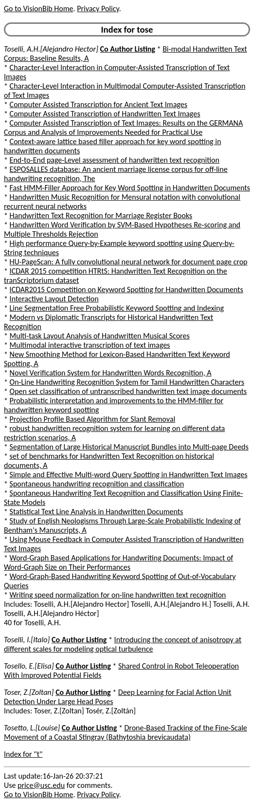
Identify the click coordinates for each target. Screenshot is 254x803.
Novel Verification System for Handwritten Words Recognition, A (111, 372)
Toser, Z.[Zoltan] (29, 692)
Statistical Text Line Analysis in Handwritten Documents (96, 511)
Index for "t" (23, 754)
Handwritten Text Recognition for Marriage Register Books (101, 215)
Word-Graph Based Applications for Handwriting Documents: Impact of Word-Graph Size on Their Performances (118, 562)
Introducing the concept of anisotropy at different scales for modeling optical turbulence (122, 644)
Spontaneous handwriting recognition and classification (97, 483)
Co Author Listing (127, 49)
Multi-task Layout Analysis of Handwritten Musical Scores (100, 335)
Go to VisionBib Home (38, 8)
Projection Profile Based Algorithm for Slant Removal (92, 419)
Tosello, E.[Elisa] (29, 666)
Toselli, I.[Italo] (27, 639)
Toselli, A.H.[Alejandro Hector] (51, 49)
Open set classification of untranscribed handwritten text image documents (128, 391)
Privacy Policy (98, 8)
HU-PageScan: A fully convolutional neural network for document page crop (129, 261)
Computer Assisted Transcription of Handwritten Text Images (105, 113)
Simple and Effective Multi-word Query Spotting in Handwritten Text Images (129, 474)
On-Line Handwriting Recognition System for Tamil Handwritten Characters (127, 382)
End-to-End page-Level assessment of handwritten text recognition (114, 160)
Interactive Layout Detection (54, 298)
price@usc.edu (41, 785)
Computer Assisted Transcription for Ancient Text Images (98, 104)
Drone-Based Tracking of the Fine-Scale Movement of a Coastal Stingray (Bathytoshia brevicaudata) (125, 732)
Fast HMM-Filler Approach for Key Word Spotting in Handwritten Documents (130, 187)
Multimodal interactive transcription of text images (90, 345)
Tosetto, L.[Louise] (32, 727)
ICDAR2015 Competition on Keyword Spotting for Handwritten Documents (126, 289)
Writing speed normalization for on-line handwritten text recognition (118, 594)
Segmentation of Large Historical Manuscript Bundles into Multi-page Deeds (129, 446)
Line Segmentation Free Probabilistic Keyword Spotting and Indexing (117, 308)
